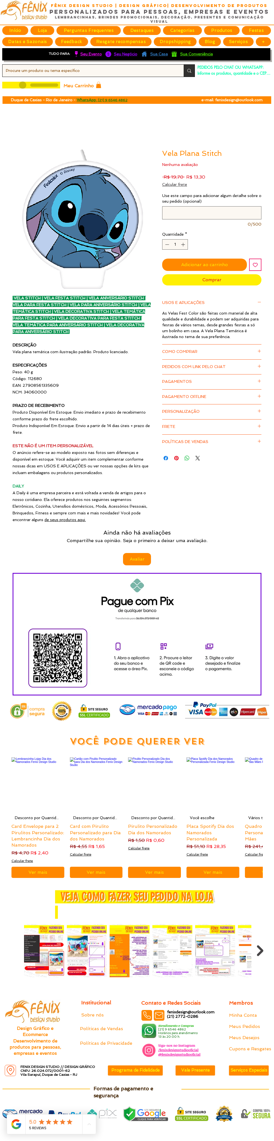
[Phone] (146, 1015)
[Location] (10, 1070)
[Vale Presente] (195, 1070)
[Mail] (159, 1015)
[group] (137, 817)
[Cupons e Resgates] (250, 1049)
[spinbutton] (175, 244)
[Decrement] (166, 244)
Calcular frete (174, 184)
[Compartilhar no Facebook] (165, 458)
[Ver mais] (37, 872)
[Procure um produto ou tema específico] (89, 71)
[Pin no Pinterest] (176, 458)
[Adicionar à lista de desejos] (255, 265)
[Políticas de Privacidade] (106, 1043)
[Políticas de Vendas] (102, 1028)
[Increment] (183, 244)
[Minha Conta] (249, 1015)
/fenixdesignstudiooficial (178, 1050)
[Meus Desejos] (249, 1037)
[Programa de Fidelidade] (135, 1070)
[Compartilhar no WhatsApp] (187, 458)
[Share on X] (197, 458)
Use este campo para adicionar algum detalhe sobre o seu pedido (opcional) (211, 198)
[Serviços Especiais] (248, 1070)
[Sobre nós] (101, 1015)
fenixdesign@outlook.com (239, 100)
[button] (142, 30)
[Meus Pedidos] (249, 1026)
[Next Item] (260, 950)
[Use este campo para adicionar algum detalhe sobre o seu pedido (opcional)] (211, 213)
